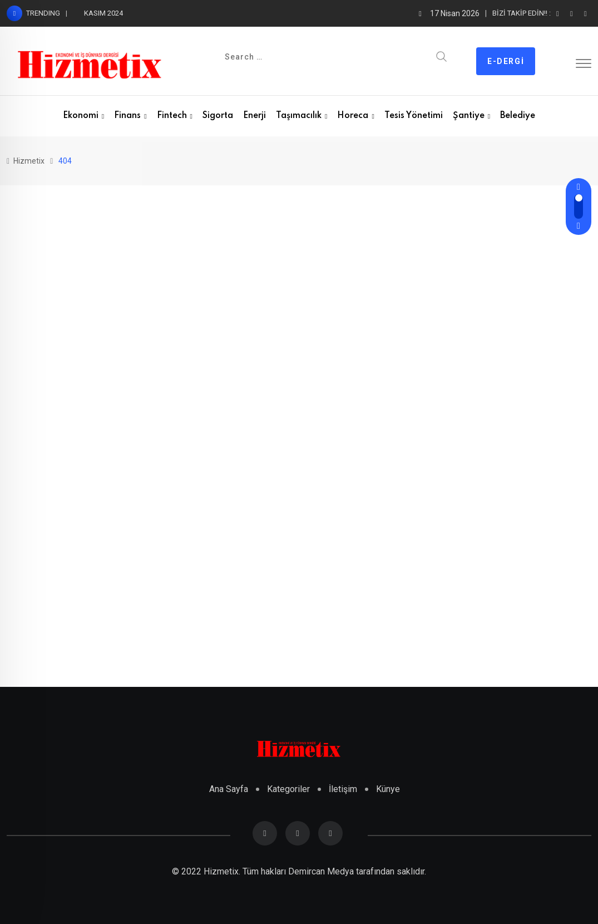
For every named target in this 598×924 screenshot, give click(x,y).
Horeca (352, 115)
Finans (127, 115)
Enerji (254, 115)
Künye (388, 789)
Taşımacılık (299, 115)
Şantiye (469, 115)
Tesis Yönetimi (413, 115)
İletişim (343, 789)
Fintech (172, 115)
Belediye (517, 115)
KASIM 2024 (103, 13)
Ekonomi (80, 115)
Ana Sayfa (228, 789)
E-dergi (505, 61)
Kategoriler (288, 789)
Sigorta (217, 115)
